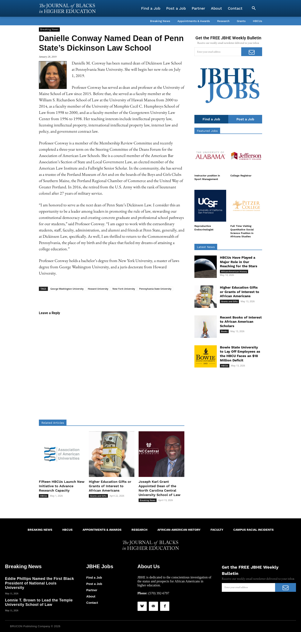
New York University (123, 288)
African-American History (234, 271)
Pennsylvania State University (155, 288)
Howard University (98, 288)
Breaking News (49, 29)
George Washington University (67, 288)
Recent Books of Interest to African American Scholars (241, 321)
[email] (217, 51)
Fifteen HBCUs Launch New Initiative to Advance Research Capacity (61, 486)
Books (224, 331)
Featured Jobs (207, 130)
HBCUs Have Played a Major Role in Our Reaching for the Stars (238, 262)
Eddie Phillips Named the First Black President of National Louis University (39, 583)
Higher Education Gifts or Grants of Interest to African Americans (110, 486)
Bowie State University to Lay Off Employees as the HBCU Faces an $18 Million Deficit (240, 353)
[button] (253, 8)
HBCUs (43, 495)
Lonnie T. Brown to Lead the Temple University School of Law (39, 602)
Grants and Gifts (98, 495)
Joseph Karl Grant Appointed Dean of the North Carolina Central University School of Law (159, 488)
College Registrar (240, 175)
